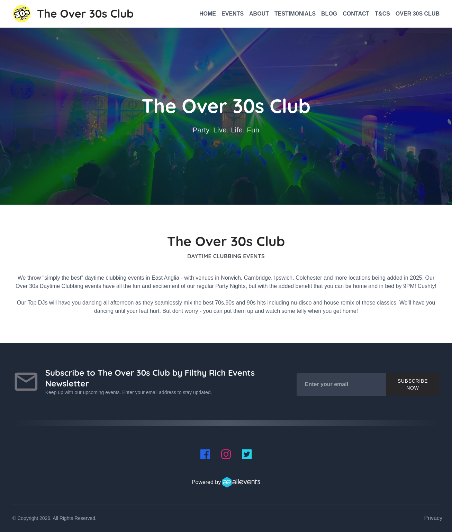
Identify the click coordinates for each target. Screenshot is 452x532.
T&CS (382, 14)
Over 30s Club (418, 14)
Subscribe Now (413, 384)
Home (207, 14)
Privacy (433, 518)
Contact (356, 14)
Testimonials (295, 14)
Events (233, 14)
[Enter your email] (341, 384)
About (259, 14)
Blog (329, 14)
